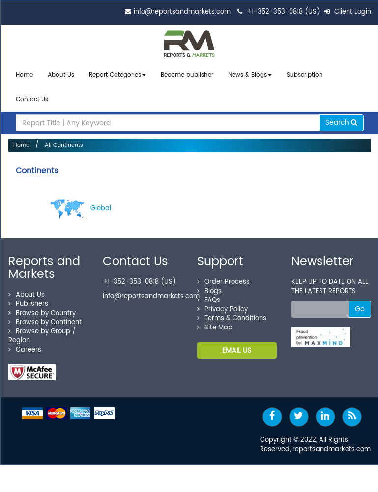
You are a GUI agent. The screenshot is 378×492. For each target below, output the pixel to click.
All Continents (64, 141)
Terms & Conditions (231, 314)
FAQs (208, 296)
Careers (24, 345)
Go (360, 304)
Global (80, 204)
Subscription (305, 74)
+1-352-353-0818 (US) (283, 12)
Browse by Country (42, 308)
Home (24, 74)
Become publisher (187, 74)
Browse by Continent (45, 318)
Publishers (28, 300)
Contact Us (32, 96)
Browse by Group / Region (42, 331)
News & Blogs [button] (250, 74)
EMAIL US (236, 346)
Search (341, 118)
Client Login (347, 12)
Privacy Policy (222, 305)
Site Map (215, 323)
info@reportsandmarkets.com (182, 12)
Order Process (223, 278)
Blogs (209, 286)
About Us (61, 74)
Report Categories (115, 74)
